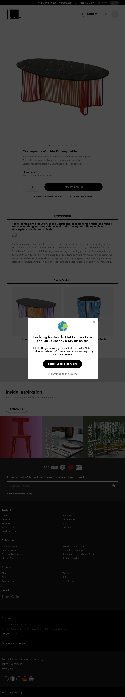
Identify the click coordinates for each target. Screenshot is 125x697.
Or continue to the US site (62, 374)
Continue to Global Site (62, 364)
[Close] (94, 322)
